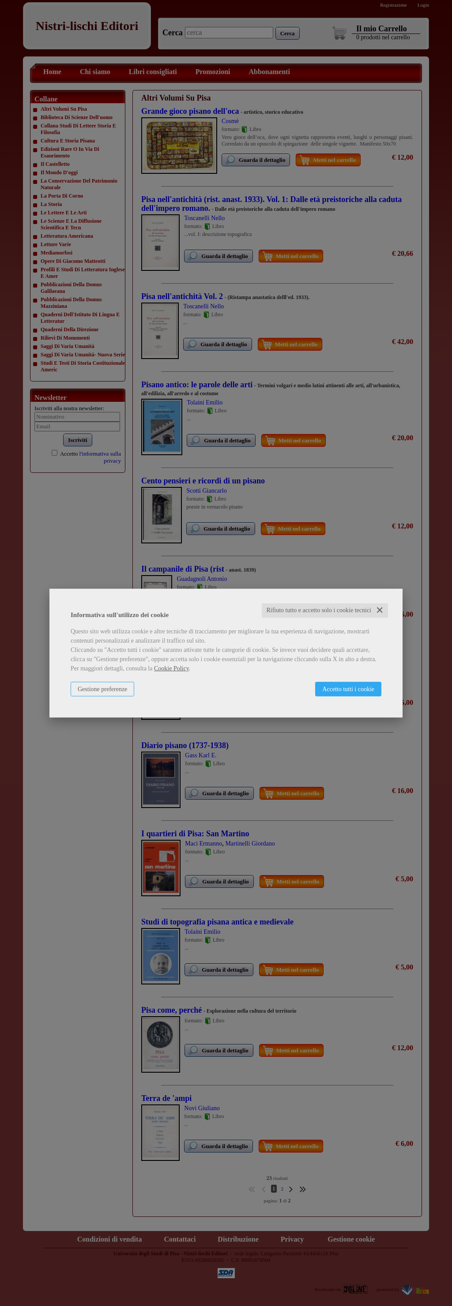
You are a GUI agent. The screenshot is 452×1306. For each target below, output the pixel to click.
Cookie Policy (171, 668)
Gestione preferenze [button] (102, 689)
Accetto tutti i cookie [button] (348, 689)
